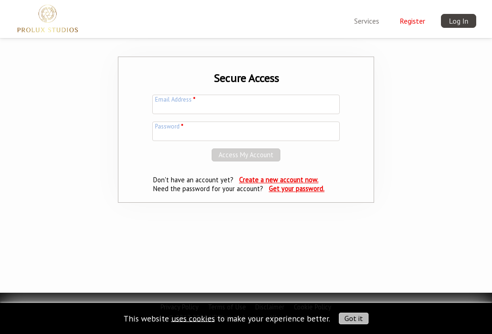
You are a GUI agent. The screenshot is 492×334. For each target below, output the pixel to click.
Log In (458, 21)
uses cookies (193, 318)
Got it (353, 318)
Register (412, 21)
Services (366, 21)
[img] (47, 16)
